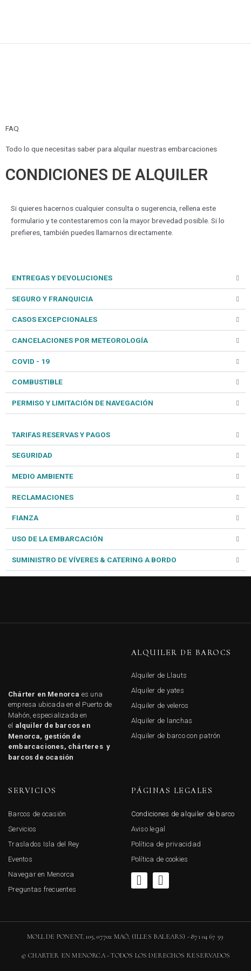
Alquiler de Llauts (159, 675)
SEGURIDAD (32, 455)
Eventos (20, 859)
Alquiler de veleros (160, 705)
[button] (228, 22)
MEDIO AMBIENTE (42, 476)
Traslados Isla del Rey (43, 844)
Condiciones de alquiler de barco (183, 814)
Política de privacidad (166, 844)
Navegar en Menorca (41, 874)
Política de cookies (159, 859)
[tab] (125, 278)
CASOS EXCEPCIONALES (54, 319)
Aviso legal (148, 829)
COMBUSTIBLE (37, 381)
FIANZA (25, 517)
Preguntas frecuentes (42, 889)
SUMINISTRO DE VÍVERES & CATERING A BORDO (94, 559)
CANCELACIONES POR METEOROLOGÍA (80, 340)
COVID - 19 (31, 361)
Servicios (22, 829)
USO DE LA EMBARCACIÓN (57, 538)
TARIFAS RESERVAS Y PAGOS (61, 434)
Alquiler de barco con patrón (176, 736)
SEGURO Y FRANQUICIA (52, 298)
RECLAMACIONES (42, 497)
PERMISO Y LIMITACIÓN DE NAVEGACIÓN (82, 402)
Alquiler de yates (157, 690)
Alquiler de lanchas (162, 721)
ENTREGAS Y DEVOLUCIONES (62, 277)
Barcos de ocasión (37, 814)
